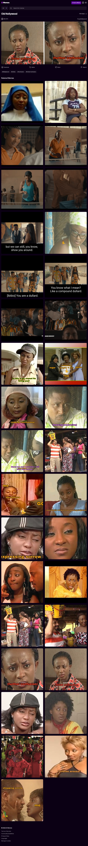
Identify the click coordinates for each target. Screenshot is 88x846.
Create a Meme (76, 2)
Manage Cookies (6, 841)
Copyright (4, 838)
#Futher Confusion (31, 71)
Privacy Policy (5, 836)
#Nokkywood (5, 71)
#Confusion (21, 71)
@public (6, 19)
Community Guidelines (7, 833)
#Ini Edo (13, 71)
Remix (32, 67)
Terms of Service (6, 831)
